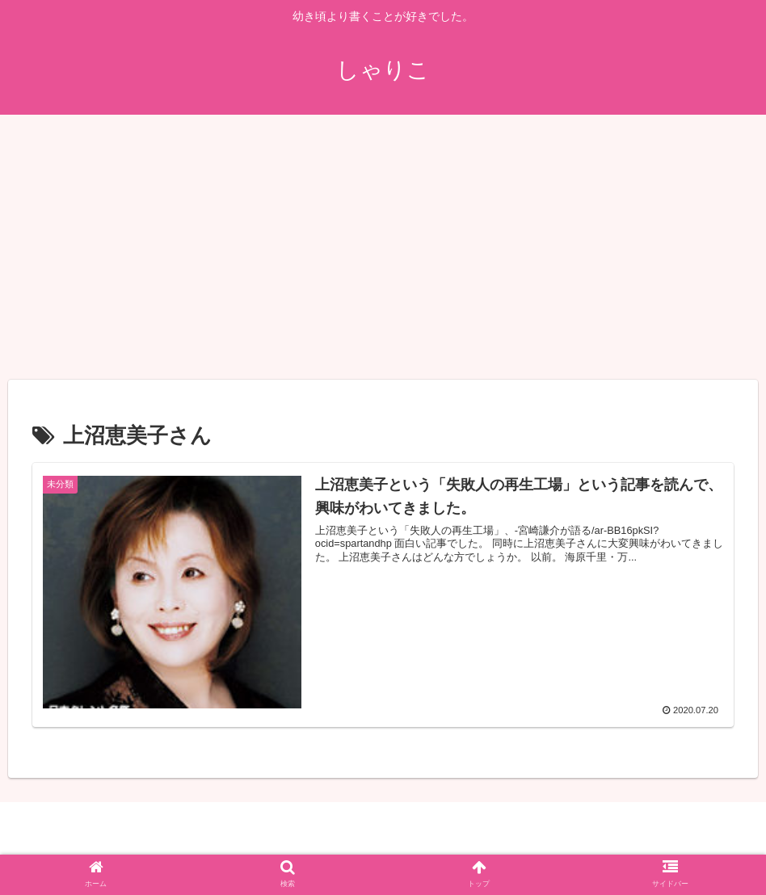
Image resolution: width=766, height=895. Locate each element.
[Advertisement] (383, 247)
